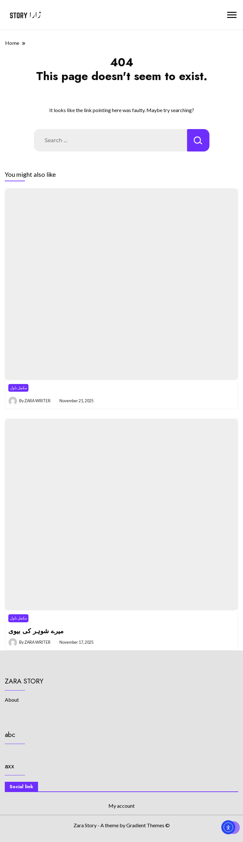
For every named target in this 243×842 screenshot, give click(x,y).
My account (121, 806)
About (12, 700)
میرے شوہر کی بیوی (36, 630)
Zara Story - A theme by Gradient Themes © (122, 825)
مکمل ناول (18, 387)
